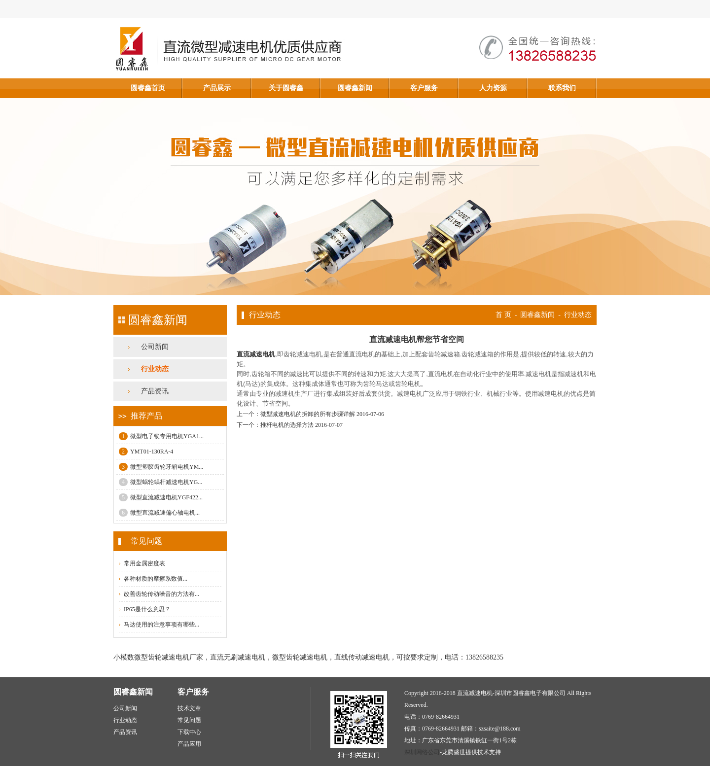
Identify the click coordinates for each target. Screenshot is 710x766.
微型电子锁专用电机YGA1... (161, 436)
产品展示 (217, 88)
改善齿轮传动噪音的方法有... (161, 594)
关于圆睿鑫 (286, 88)
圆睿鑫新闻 (355, 88)
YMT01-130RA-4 (146, 451)
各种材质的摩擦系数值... (155, 578)
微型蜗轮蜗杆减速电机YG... (160, 482)
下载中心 (189, 732)
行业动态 (155, 369)
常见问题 (189, 720)
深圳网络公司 (422, 752)
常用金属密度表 (144, 563)
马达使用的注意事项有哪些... (161, 624)
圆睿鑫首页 (148, 88)
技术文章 (189, 708)
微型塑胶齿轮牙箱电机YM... (161, 466)
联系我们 (562, 88)
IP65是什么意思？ (147, 609)
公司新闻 (155, 346)
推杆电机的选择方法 (287, 424)
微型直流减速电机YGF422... (161, 497)
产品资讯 (155, 391)
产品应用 (189, 743)
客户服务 (424, 88)
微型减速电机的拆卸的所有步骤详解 (307, 414)
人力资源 (493, 88)
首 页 (503, 314)
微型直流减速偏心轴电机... (159, 512)
